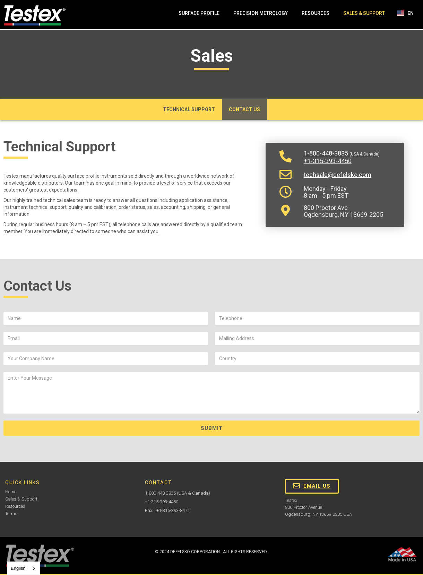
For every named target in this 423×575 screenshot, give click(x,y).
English (18, 568)
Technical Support (189, 109)
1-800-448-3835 (342, 153)
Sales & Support (364, 13)
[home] (34, 15)
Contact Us (244, 109)
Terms (11, 513)
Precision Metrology (260, 13)
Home (10, 491)
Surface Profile (199, 13)
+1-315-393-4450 (328, 161)
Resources (315, 13)
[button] (406, 13)
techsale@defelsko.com (337, 174)
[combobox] (23, 568)
